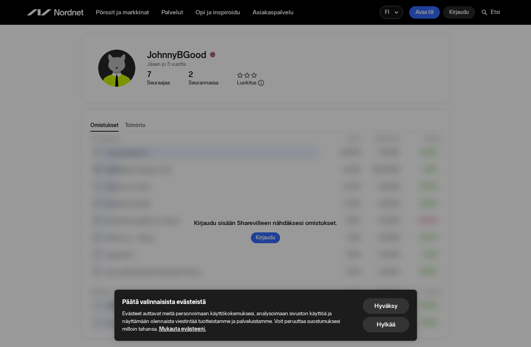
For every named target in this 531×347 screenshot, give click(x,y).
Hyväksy (386, 305)
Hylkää (386, 324)
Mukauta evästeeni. (182, 329)
